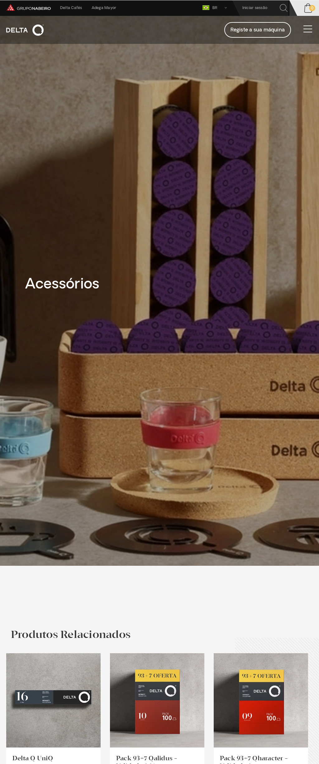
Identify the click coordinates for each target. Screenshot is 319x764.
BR (215, 7)
